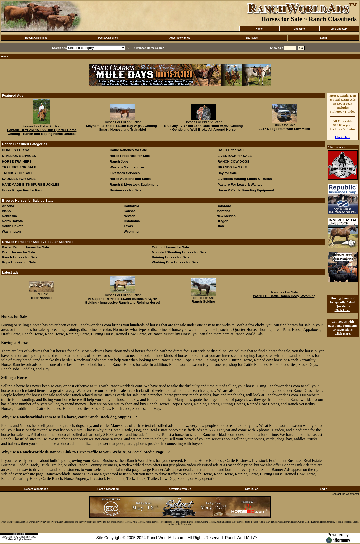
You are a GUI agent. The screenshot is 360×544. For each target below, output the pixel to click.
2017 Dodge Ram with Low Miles (284, 129)
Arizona (8, 206)
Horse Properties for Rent (22, 190)
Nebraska (9, 216)
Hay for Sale (228, 173)
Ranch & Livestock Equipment (134, 184)
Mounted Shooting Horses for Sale (179, 252)
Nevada (130, 216)
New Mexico (226, 216)
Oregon (222, 221)
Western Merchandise (127, 167)
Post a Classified (108, 37)
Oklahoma (132, 221)
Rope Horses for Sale (19, 262)
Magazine (299, 28)
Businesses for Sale (126, 190)
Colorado (224, 206)
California (131, 206)
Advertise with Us (180, 37)
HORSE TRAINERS (17, 161)
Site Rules (252, 37)
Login (323, 37)
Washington (11, 231)
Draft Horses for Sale (18, 252)
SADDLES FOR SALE (19, 179)
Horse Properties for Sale (130, 156)
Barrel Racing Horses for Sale (25, 247)
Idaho (6, 211)
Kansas (130, 211)
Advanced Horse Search (149, 47)
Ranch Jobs (119, 161)
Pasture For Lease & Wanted (240, 184)
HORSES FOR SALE (18, 150)
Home (259, 28)
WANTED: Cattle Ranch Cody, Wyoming (284, 296)
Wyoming (131, 231)
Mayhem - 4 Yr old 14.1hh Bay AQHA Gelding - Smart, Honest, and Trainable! (122, 127)
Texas (128, 226)
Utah (220, 226)
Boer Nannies (41, 298)
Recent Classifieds (36, 37)
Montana (223, 211)
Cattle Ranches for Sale (128, 150)
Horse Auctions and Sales (130, 179)
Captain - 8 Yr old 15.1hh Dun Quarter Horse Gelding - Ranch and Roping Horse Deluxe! (41, 132)
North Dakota (12, 221)
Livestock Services (125, 173)
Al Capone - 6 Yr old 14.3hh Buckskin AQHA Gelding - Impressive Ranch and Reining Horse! (122, 300)
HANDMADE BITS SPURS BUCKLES (31, 184)
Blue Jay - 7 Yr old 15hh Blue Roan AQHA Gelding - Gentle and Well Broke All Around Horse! (203, 127)
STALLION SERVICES (19, 156)
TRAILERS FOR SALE (19, 167)
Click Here (342, 137)
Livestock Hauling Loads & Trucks (245, 179)
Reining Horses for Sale (171, 257)
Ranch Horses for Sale (20, 257)
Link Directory (339, 28)
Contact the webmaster (345, 493)
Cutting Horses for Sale (170, 247)
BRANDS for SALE (232, 167)
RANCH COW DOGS (234, 161)
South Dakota (13, 226)
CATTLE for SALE (232, 150)
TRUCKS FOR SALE (18, 173)
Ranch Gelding (203, 301)
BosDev (9, 539)
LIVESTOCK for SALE (235, 156)
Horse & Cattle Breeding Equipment (246, 190)
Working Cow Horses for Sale (175, 262)
